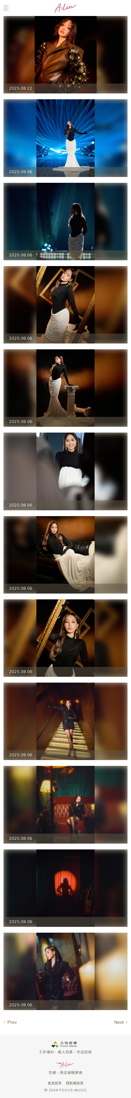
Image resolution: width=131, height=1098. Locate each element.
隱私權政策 (75, 1083)
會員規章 (55, 1083)
